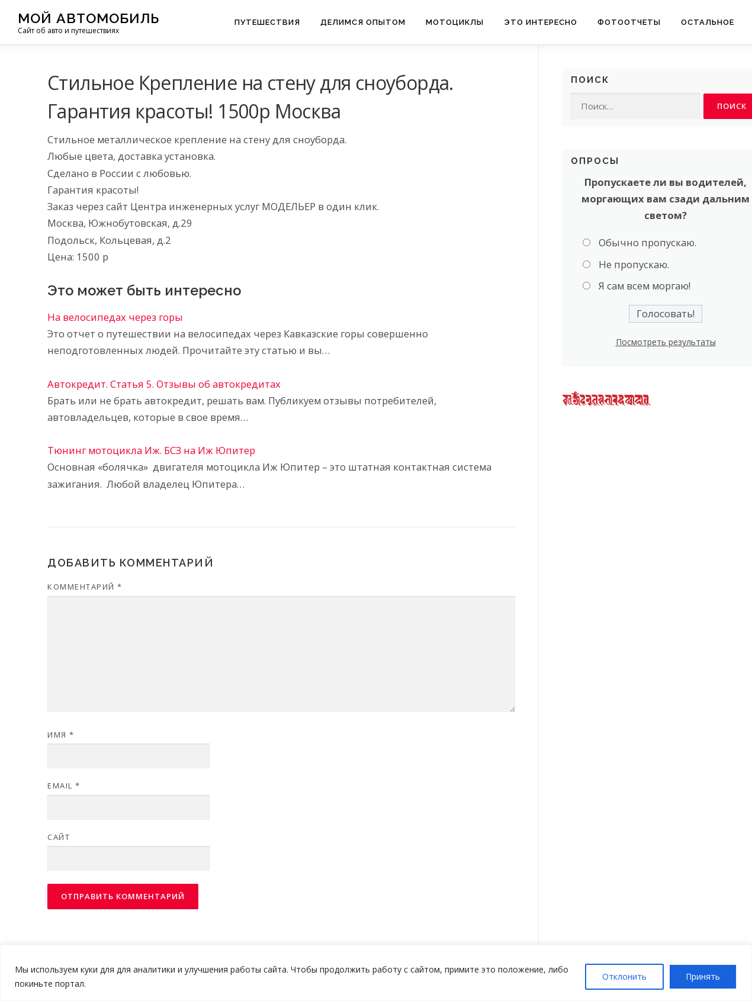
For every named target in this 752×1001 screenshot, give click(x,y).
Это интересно (540, 22)
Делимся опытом (363, 22)
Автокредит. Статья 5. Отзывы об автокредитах (164, 384)
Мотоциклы (455, 22)
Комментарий (85, 586)
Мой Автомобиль (88, 18)
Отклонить (624, 976)
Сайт (58, 837)
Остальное (707, 22)
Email (64, 785)
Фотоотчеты (629, 22)
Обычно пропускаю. (647, 243)
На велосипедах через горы (115, 317)
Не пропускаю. (634, 265)
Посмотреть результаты (666, 342)
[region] (376, 973)
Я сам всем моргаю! (644, 286)
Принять (703, 976)
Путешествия (267, 22)
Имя (61, 734)
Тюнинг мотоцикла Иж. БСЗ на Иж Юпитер (151, 450)
